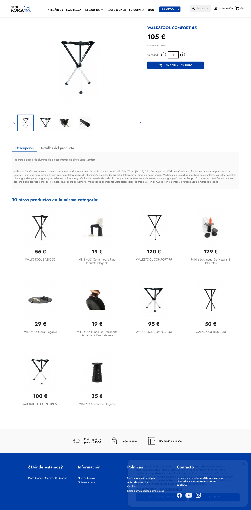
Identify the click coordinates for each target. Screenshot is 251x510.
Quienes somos (86, 482)
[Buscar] (200, 8)
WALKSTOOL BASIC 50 (40, 259)
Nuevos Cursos (86, 478)
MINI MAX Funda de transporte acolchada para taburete (97, 333)
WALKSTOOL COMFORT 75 (154, 259)
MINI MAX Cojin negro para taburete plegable (97, 261)
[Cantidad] (173, 54)
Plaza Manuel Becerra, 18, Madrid (47, 478)
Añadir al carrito (175, 65)
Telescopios (92, 10)
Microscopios (117, 10)
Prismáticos (55, 10)
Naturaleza (73, 10)
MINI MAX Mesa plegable (40, 332)
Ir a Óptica (168, 9)
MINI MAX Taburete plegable (97, 404)
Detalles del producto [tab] (57, 147)
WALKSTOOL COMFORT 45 (154, 332)
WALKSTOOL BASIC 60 (211, 332)
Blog (151, 10)
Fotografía (136, 10)
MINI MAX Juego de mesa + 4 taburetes (210, 261)
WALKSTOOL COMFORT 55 (40, 404)
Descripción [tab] (24, 147)
